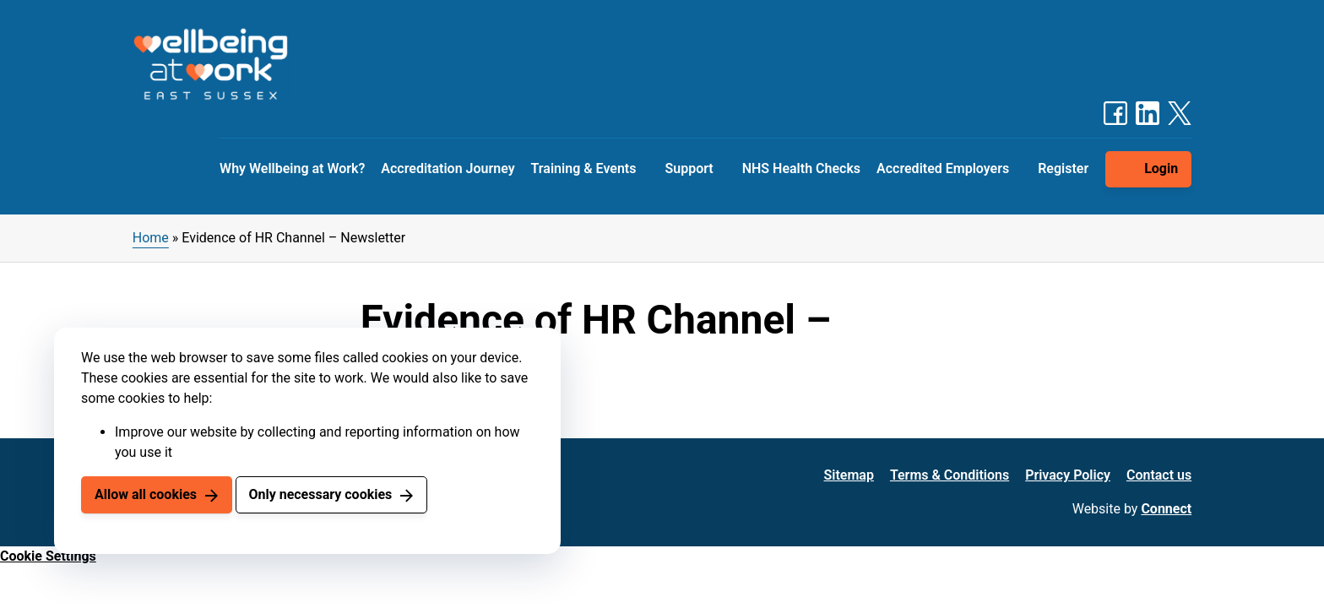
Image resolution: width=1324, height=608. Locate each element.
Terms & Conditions (949, 475)
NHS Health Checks (801, 168)
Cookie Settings (48, 556)
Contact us (1158, 475)
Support (689, 168)
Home (151, 238)
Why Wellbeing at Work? (292, 168)
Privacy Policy (1067, 475)
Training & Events (584, 168)
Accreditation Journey (447, 168)
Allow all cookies (146, 494)
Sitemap (849, 475)
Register (1063, 168)
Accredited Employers (942, 168)
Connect (1166, 509)
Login (1161, 168)
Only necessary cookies (320, 494)
